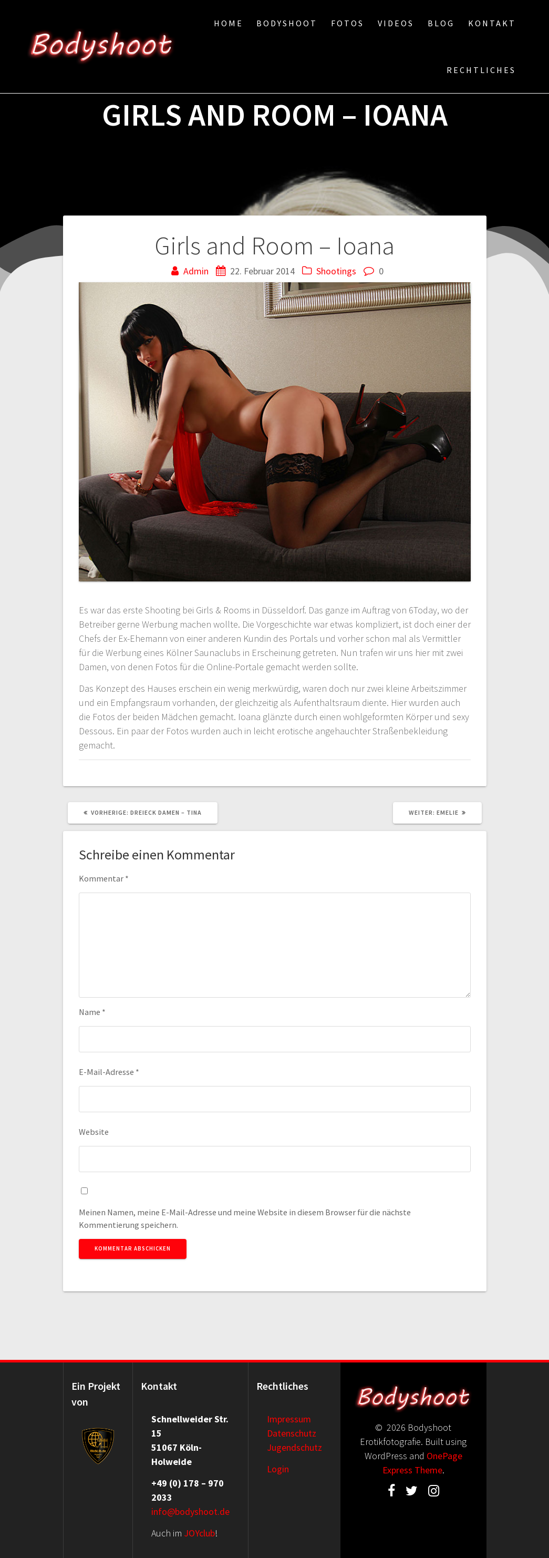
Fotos (347, 23)
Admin (196, 271)
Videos (396, 23)
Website (94, 1131)
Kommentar (104, 878)
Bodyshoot (286, 23)
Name (92, 1012)
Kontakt (492, 23)
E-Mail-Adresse (109, 1072)
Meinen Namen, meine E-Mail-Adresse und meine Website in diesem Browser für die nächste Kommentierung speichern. (245, 1218)
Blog (441, 23)
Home (228, 23)
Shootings (336, 271)
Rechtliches (481, 70)
